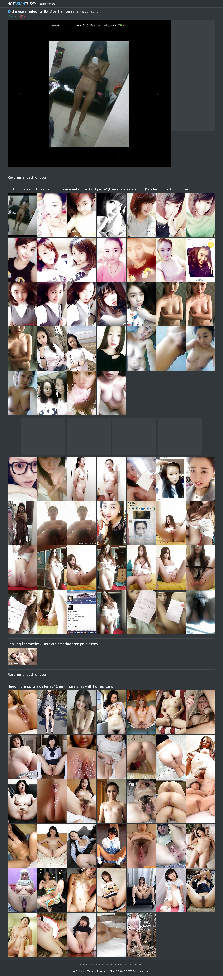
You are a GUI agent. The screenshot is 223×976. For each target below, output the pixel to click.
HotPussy (22, 3)
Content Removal (96, 971)
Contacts (78, 971)
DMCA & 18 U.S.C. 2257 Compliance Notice (129, 971)
